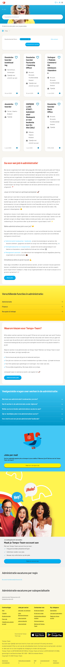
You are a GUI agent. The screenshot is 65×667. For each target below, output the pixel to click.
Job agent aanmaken (56, 613)
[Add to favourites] (16, 57)
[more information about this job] (17, 93)
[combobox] (32, 17)
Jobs (4, 9)
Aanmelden (53, 610)
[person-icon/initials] (60, 2)
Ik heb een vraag (38, 613)
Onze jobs (10, 278)
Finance (32, 307)
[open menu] (62, 2)
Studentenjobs (6, 616)
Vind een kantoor (39, 621)
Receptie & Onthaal (32, 312)
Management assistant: (13, 252)
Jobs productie (22, 621)
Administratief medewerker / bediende (18, 241)
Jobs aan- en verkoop (24, 610)
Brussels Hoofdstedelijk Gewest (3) (12, 579)
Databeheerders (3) (7, 599)
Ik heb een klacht (39, 610)
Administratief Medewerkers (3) (11, 597)
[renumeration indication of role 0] (56, 2)
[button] (29, 39)
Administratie (32, 302)
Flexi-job (4, 619)
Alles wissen (54, 39)
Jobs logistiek (22, 618)
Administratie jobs (13, 377)
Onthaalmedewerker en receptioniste (18, 247)
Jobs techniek (22, 624)
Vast (3, 610)
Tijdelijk (4, 613)
